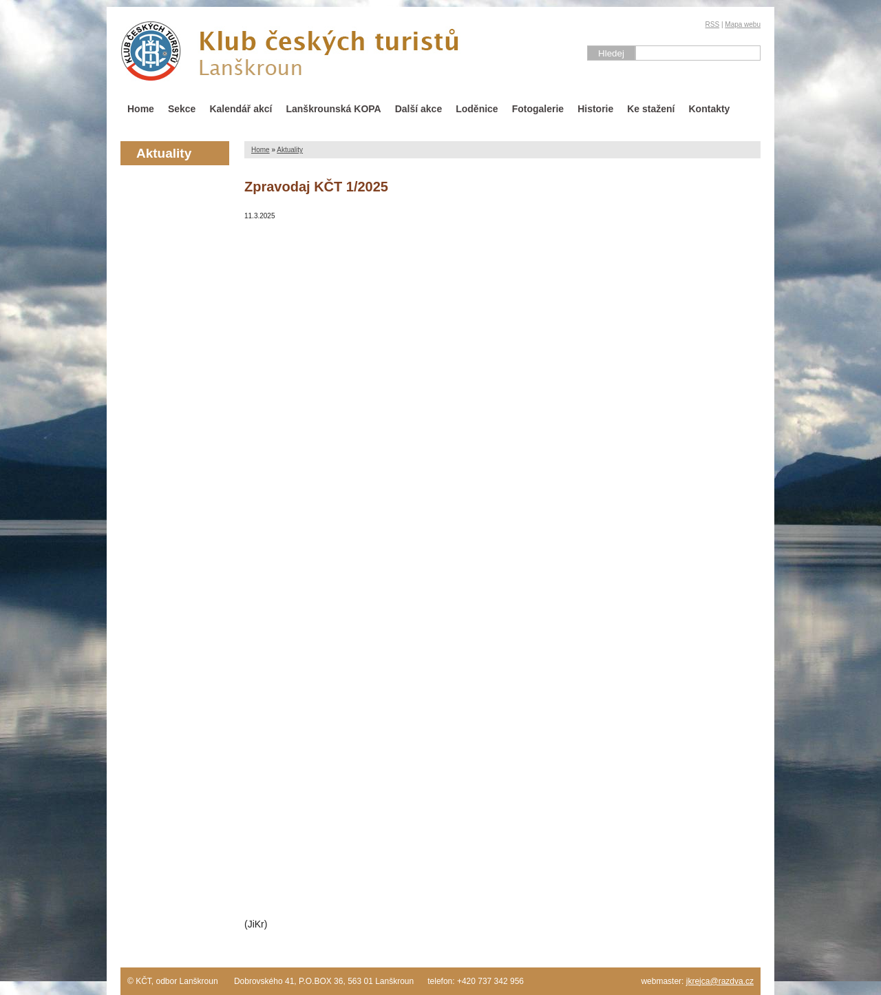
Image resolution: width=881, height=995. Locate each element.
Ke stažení (651, 108)
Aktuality (290, 150)
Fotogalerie (538, 108)
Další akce (419, 108)
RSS (712, 24)
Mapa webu (743, 24)
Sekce (181, 108)
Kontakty (709, 108)
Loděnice (477, 108)
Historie (595, 108)
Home (140, 108)
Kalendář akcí (240, 108)
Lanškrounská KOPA (333, 108)
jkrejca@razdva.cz (720, 981)
